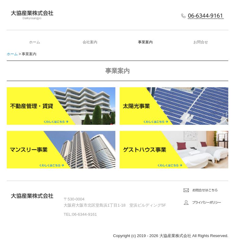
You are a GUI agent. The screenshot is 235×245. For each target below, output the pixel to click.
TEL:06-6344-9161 (80, 214)
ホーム (34, 42)
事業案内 (145, 42)
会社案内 (90, 42)
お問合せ (200, 42)
